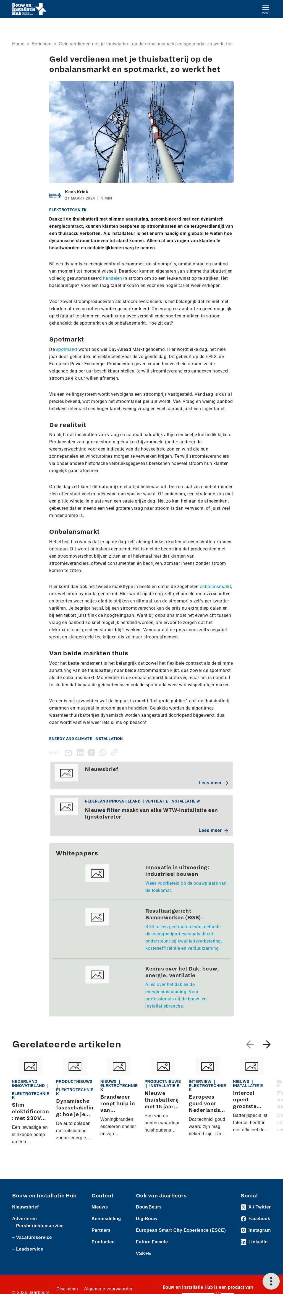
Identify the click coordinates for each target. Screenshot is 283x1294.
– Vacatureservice (32, 1237)
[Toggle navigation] (265, 9)
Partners (101, 1230)
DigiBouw (147, 1218)
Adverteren (24, 1218)
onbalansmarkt (215, 586)
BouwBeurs (149, 1207)
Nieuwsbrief (25, 1207)
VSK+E (143, 1253)
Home (18, 44)
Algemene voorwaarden (109, 1289)
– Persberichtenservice (38, 1225)
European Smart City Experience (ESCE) (181, 1230)
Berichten (42, 44)
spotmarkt (66, 349)
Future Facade (152, 1241)
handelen (112, 278)
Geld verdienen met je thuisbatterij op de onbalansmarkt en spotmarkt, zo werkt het (146, 44)
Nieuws (99, 1207)
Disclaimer (67, 1289)
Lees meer (213, 782)
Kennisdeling (106, 1218)
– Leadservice (27, 1249)
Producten (103, 1241)
